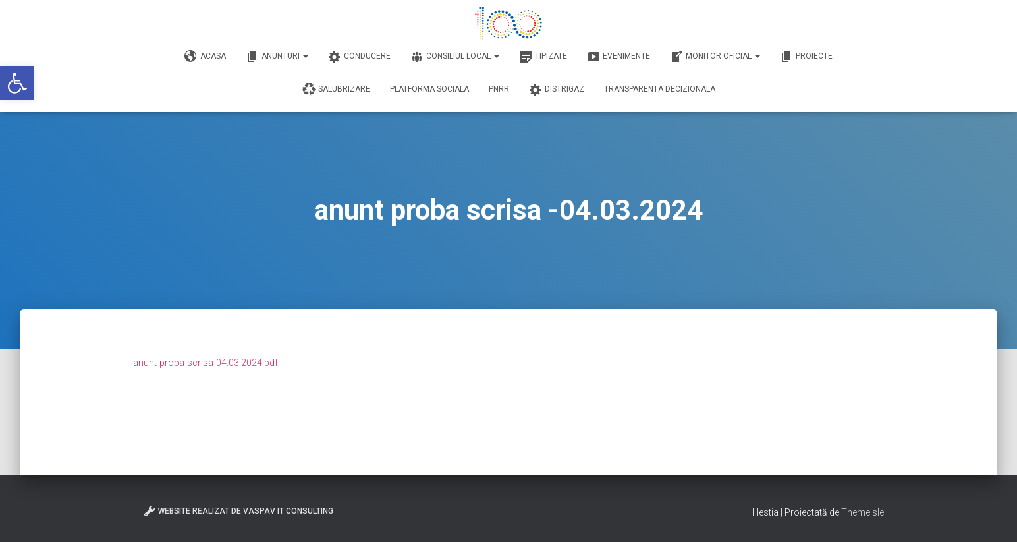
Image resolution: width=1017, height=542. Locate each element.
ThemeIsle (862, 512)
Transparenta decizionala (659, 89)
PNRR (499, 89)
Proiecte (806, 56)
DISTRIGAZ (556, 89)
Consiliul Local (454, 56)
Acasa (205, 56)
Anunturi (277, 56)
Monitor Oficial (715, 56)
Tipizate (543, 56)
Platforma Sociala (429, 89)
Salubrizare (336, 89)
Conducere (359, 56)
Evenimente (618, 56)
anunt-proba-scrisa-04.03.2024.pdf (205, 362)
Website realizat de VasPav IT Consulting (238, 511)
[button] (17, 83)
